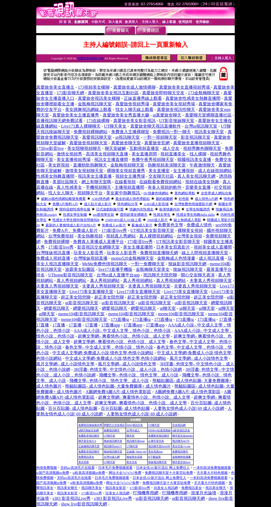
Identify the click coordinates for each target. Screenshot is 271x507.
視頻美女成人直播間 (213, 247)
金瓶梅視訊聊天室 (95, 104)
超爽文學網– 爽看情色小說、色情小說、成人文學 (124, 336)
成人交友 (170, 148)
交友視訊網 (179, 425)
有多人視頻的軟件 (165, 187)
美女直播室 (159, 170)
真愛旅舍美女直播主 (55, 87)
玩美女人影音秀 (88, 252)
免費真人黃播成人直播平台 (98, 241)
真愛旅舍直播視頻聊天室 (196, 143)
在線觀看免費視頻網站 (160, 182)
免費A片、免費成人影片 (75, 230)
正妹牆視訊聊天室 (89, 446)
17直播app (110, 325)
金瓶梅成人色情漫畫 (176, 258)
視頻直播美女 (173, 154)
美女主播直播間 (138, 247)
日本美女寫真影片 (173, 247)
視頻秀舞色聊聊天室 (202, 148)
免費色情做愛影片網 (90, 58)
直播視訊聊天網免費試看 (59, 120)
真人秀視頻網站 (71, 280)
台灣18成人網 (112, 456)
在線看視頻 (125, 182)
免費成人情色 (199, 225)
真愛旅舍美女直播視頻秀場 (185, 87)
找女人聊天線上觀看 (134, 109)
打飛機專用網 (145, 493)
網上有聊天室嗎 (96, 182)
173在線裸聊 (98, 120)
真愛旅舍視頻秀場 (132, 104)
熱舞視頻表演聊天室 (167, 165)
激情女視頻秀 (69, 154)
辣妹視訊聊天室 (188, 269)
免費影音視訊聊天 (89, 435)
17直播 (225, 319)
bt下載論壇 (154, 456)
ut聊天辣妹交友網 (88, 430)
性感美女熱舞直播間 (55, 176)
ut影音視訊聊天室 (81, 302)
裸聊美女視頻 (190, 230)
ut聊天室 (168, 308)
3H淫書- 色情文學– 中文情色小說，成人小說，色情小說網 (128, 369)
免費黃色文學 (170, 225)
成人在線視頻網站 (215, 170)
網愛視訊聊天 (56, 308)
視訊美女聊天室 (209, 131)
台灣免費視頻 (61, 236)
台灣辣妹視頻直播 (90, 258)
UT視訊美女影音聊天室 (152, 230)
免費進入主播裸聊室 (130, 131)
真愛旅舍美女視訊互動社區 (113, 93)
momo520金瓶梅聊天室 (132, 258)
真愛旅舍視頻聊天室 (88, 143)
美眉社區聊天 (65, 182)
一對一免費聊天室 (148, 264)
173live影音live (50, 148)
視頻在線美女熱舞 (202, 182)
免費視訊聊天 (112, 430)
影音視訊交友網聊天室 (98, 247)
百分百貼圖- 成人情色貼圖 (72, 408)
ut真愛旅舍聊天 (167, 115)
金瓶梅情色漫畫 (181, 456)
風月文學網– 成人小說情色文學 (199, 358)
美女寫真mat (155, 451)
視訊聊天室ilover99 (159, 446)
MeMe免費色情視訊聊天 (104, 264)
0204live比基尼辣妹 (159, 430)
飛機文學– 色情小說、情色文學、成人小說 (138, 375)
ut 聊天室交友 (156, 440)
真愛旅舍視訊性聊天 (176, 109)
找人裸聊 (197, 154)
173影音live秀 (114, 230)
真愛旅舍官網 (157, 143)
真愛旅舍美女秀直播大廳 (126, 115)
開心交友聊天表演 (198, 275)
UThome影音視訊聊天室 (70, 275)
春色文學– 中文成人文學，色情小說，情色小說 (109, 347)
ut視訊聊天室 (127, 137)
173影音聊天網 (70, 93)
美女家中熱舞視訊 (123, 193)
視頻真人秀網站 (121, 236)
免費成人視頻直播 (53, 258)
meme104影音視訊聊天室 (81, 314)
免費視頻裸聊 (56, 241)
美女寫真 (83, 462)
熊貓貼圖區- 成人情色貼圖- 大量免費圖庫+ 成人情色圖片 (118, 386)
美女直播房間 (144, 154)
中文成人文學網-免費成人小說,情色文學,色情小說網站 (102, 353)
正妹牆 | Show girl (137, 451)
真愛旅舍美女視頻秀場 (174, 104)
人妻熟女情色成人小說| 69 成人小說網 (188, 408)
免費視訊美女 (86, 456)
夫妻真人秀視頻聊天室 (210, 280)
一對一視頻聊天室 (160, 137)
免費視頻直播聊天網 (159, 252)
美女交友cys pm (181, 446)
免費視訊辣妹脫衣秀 (90, 425)
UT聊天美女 (115, 126)
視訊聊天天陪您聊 (160, 275)
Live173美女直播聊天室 (91, 291)
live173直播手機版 (115, 269)
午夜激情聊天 (202, 165)
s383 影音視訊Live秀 (71, 498)
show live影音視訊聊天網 (84, 504)
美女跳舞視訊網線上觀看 (88, 109)
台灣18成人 (133, 430)
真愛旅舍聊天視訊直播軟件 (155, 126)
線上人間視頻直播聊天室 (205, 252)
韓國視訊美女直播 (194, 159)
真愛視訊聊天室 (97, 137)
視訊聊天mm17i (113, 446)
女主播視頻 (183, 170)
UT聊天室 (154, 425)
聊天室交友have (181, 462)
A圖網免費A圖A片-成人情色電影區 (118, 391)
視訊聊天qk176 (180, 440)
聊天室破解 (115, 148)
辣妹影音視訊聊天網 (187, 264)
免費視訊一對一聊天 (172, 131)
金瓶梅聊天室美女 (153, 269)
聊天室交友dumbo (182, 435)
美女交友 (132, 462)
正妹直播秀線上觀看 (143, 98)
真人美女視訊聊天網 (196, 176)
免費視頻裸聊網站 (90, 131)
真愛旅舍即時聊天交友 (163, 93)
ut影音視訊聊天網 (152, 498)
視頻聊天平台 (90, 193)
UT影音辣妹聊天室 (176, 120)
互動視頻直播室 (144, 148)
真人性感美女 (69, 187)
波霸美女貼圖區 (80, 269)
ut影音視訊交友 (181, 430)
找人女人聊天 (61, 193)
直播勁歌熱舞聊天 (90, 165)
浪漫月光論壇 (203, 493)
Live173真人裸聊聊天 (80, 126)
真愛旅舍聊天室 (126, 143)
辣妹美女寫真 (134, 456)
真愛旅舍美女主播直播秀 (75, 115)
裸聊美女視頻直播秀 (126, 170)
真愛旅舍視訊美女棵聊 (99, 98)
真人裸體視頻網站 (156, 236)
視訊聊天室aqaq (136, 440)
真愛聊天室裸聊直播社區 (208, 115)
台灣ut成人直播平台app (118, 275)
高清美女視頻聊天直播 (107, 154)
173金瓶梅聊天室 (204, 93)
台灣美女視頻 (189, 236)
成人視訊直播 (211, 258)
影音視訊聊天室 (195, 137)
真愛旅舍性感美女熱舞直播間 (192, 98)
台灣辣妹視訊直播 (53, 252)
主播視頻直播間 (129, 187)
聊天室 (130, 435)
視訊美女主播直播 (95, 176)
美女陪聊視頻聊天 (84, 148)
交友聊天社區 (161, 176)
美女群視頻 (58, 165)
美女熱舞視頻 (90, 236)
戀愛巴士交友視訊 (114, 425)
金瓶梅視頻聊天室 (127, 165)
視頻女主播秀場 (130, 176)
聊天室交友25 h (87, 440)
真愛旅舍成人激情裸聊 (134, 87)
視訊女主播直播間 (111, 159)
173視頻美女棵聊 (94, 87)
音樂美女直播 (198, 187)
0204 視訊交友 (135, 425)
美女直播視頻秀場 (74, 159)
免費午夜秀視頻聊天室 (153, 159)
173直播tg (120, 319)
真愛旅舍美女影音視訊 (134, 120)
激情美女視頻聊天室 (84, 170)
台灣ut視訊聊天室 (200, 126)
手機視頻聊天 (98, 187)
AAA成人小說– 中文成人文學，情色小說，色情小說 (122, 330)
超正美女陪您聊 (76, 297)
